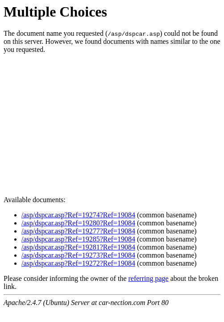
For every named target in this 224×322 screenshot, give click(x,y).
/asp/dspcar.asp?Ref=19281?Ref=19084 (78, 247)
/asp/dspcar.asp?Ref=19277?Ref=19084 (78, 231)
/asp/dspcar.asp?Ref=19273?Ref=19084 (78, 255)
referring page (148, 278)
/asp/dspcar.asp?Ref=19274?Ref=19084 (78, 215)
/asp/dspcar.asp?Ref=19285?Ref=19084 (78, 239)
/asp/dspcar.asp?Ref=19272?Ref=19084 (78, 263)
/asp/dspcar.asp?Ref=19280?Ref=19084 (78, 223)
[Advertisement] (112, 123)
